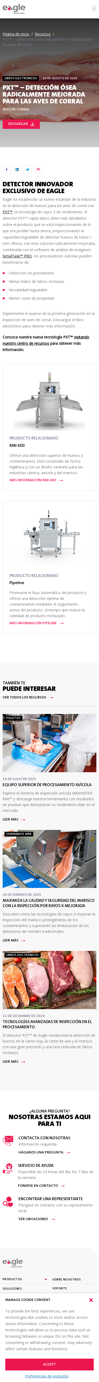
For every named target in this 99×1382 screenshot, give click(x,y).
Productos (12, 1279)
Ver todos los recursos (28, 698)
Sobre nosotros (66, 1279)
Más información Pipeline (37, 623)
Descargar (21, 124)
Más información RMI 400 (36, 480)
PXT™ (7, 211)
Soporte (59, 1288)
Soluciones (12, 1288)
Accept (49, 1365)
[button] (91, 1300)
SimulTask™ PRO (17, 255)
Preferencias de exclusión (47, 1376)
